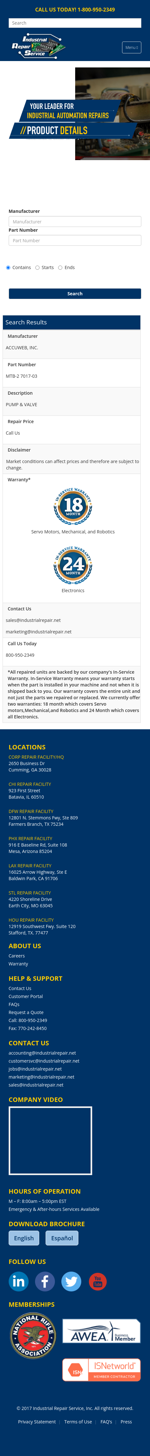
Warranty (18, 964)
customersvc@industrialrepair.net (44, 1061)
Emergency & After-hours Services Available (54, 1209)
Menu (133, 48)
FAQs (14, 1004)
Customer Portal (26, 996)
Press (126, 1422)
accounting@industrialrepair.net (42, 1053)
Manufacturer (24, 211)
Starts (44, 267)
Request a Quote (26, 1012)
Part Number (23, 230)
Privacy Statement (37, 1422)
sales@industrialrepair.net (36, 1085)
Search (75, 293)
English (24, 1238)
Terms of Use (78, 1422)
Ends (66, 267)
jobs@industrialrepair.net (35, 1069)
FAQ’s (106, 1422)
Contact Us (20, 988)
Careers (17, 956)
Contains (18, 267)
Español (62, 1238)
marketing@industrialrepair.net (42, 1077)
